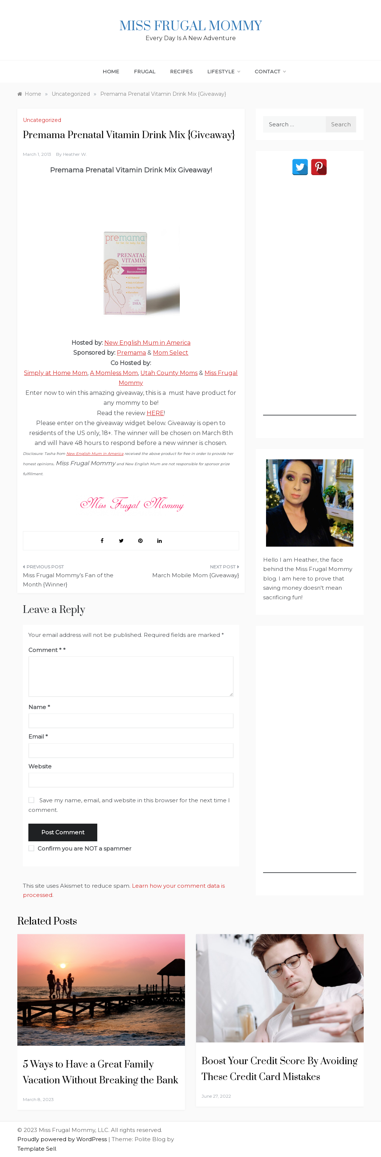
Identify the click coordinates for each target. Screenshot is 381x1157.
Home (111, 71)
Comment (45, 649)
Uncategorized (42, 120)
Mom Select (170, 352)
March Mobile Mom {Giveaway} (195, 575)
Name (39, 707)
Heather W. (75, 154)
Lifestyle (223, 71)
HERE (155, 413)
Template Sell (36, 1148)
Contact (270, 71)
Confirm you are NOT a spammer (79, 848)
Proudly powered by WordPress (62, 1139)
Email (38, 736)
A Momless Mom (114, 372)
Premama (131, 352)
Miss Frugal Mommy (190, 26)
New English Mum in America (147, 342)
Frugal (144, 71)
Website (40, 766)
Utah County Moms (169, 372)
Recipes (181, 71)
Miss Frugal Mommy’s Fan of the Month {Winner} (68, 580)
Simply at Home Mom (55, 372)
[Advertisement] (309, 305)
